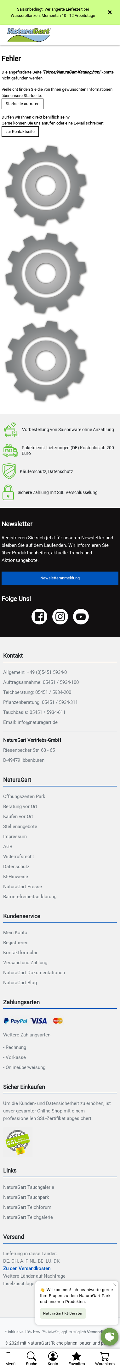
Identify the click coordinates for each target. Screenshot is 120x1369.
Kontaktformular (20, 952)
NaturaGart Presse (22, 886)
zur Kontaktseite (20, 131)
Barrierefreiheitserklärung (29, 896)
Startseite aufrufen (22, 103)
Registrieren (15, 942)
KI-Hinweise (15, 876)
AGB (7, 846)
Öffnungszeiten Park (24, 796)
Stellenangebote (20, 826)
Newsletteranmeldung (60, 578)
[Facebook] (39, 616)
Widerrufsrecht (18, 856)
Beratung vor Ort (20, 806)
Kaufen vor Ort (18, 816)
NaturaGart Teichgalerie (28, 1217)
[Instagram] (60, 616)
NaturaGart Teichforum (27, 1207)
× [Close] (110, 12)
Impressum (15, 836)
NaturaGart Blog (20, 982)
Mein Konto (15, 932)
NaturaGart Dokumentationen (34, 972)
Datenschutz (16, 866)
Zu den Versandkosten (26, 1268)
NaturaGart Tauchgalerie (28, 1187)
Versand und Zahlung (25, 962)
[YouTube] (81, 616)
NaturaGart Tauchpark (26, 1197)
